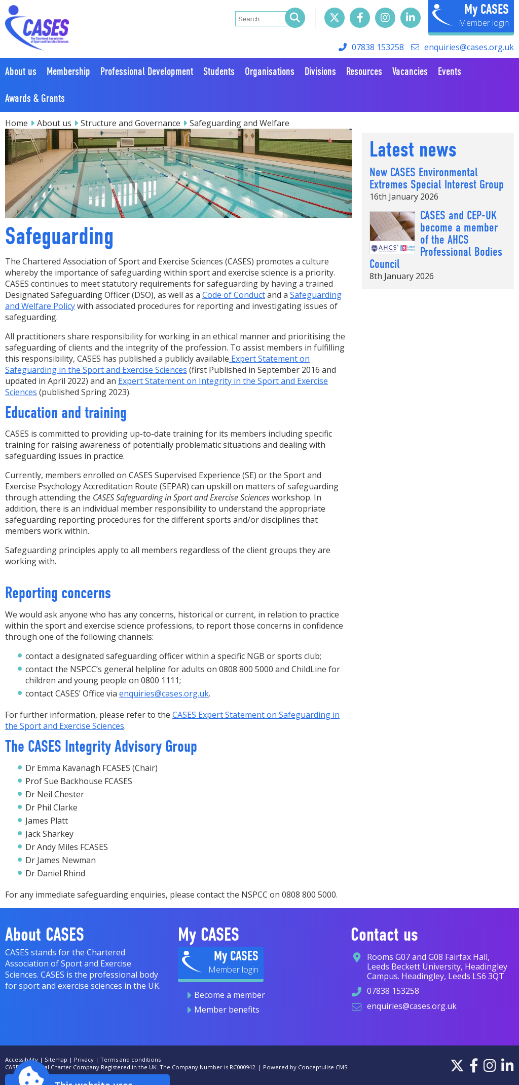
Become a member (229, 994)
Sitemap (56, 1059)
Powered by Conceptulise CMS (305, 1067)
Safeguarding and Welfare (239, 123)
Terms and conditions (130, 1059)
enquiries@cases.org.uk (469, 47)
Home (16, 123)
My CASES (486, 9)
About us (54, 123)
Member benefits (227, 1009)
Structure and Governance (130, 123)
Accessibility (21, 1059)
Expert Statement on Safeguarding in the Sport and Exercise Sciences (157, 364)
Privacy (84, 1059)
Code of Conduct (233, 294)
